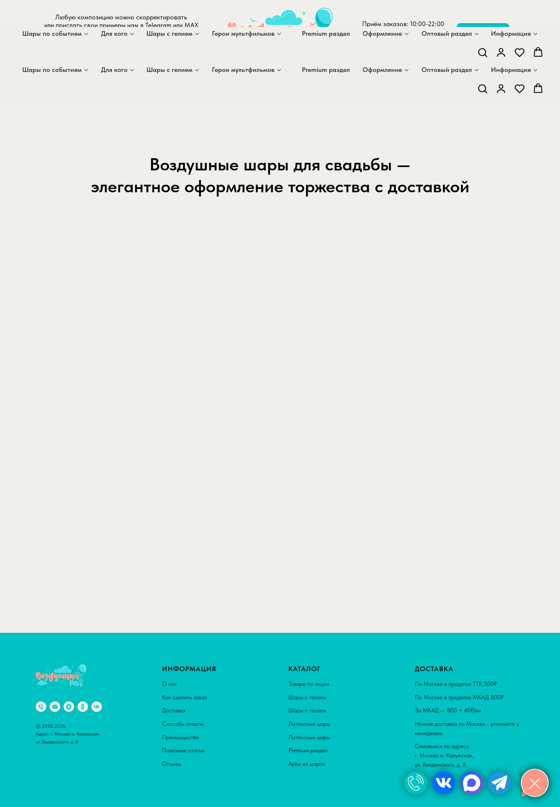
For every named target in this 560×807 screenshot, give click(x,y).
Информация (511, 70)
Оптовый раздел (446, 70)
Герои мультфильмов (243, 70)
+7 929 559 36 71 (403, 40)
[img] (415, 782)
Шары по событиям (52, 70)
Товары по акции (308, 683)
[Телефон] (41, 706)
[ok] (82, 706)
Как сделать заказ (184, 697)
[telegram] (128, 47)
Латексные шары (309, 723)
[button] (482, 88)
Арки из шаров (306, 763)
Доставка (173, 710)
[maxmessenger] (110, 47)
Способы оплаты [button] (182, 723)
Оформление (382, 70)
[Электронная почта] (55, 706)
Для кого (114, 70)
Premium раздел (326, 70)
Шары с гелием (169, 70)
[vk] (96, 706)
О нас (169, 683)
